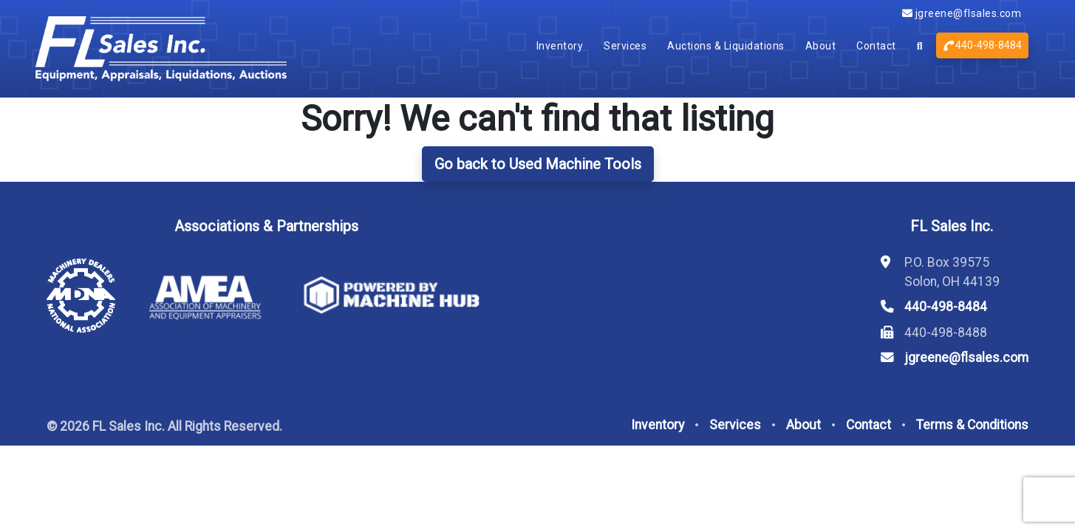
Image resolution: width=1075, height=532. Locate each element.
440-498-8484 (982, 45)
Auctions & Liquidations (726, 46)
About (820, 46)
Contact (876, 46)
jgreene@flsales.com (962, 13)
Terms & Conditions (972, 424)
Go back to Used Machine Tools (537, 164)
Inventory (560, 46)
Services (625, 46)
